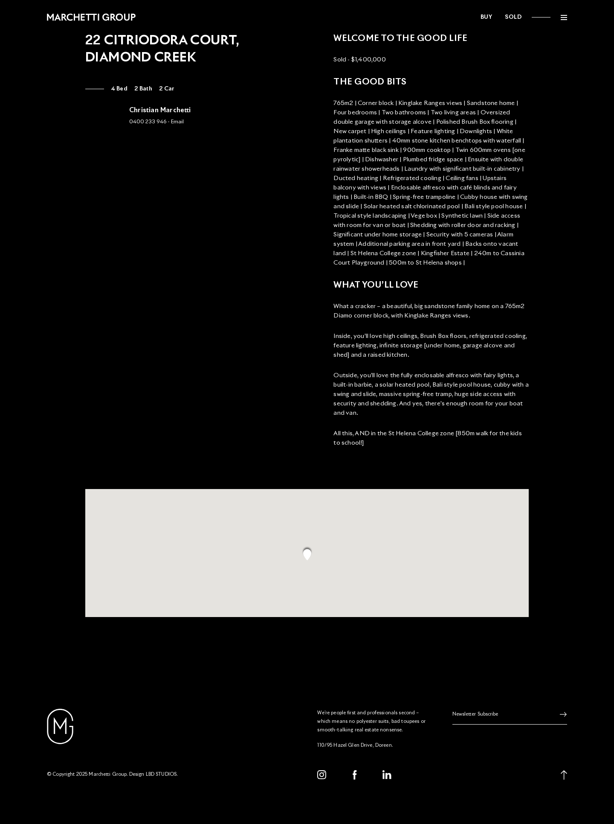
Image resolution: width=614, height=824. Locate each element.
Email (177, 122)
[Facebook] (354, 775)
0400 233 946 (147, 122)
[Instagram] (322, 775)
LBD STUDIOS (161, 774)
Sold (513, 17)
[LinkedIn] (387, 775)
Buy (486, 17)
